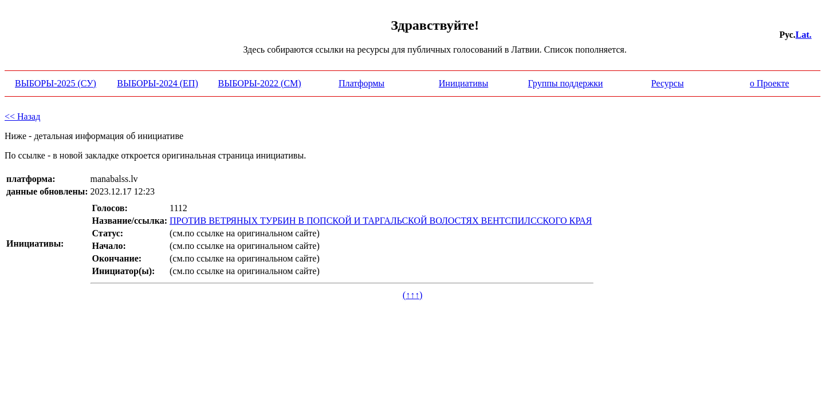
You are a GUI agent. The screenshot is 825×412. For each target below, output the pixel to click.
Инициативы (463, 83)
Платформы (361, 83)
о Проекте (769, 83)
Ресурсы (667, 83)
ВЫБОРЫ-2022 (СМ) (259, 83)
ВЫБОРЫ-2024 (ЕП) (157, 83)
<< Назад (22, 116)
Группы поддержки (565, 83)
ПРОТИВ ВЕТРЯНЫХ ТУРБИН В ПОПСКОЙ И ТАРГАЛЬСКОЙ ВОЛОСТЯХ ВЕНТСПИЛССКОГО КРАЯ (381, 220)
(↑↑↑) (413, 295)
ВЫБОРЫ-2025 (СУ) (55, 83)
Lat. (804, 34)
